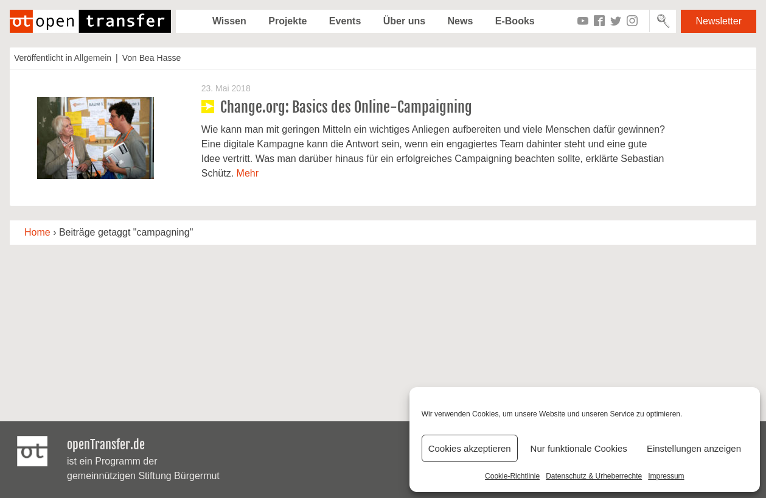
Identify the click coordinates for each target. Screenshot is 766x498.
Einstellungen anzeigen (694, 448)
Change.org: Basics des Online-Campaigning (346, 107)
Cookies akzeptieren (469, 448)
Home (37, 232)
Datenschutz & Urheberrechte (594, 476)
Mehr (248, 173)
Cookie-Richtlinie (512, 476)
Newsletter (718, 21)
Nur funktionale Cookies (579, 448)
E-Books (515, 21)
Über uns (404, 21)
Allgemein (92, 58)
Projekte (287, 21)
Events (345, 21)
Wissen (229, 21)
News (460, 21)
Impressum (666, 476)
